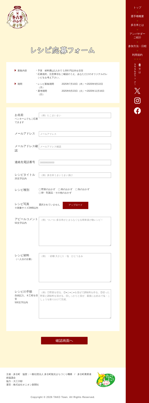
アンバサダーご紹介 (137, 35)
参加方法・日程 (137, 46)
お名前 (27, 118)
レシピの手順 (27, 297)
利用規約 (137, 54)
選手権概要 (137, 16)
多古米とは (137, 25)
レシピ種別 (22, 189)
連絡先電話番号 (25, 162)
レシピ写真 (22, 204)
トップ (137, 7)
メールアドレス (25, 133)
